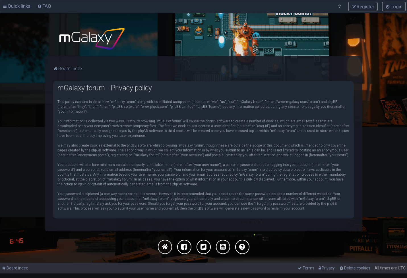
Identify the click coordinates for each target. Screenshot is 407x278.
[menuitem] (44, 6)
